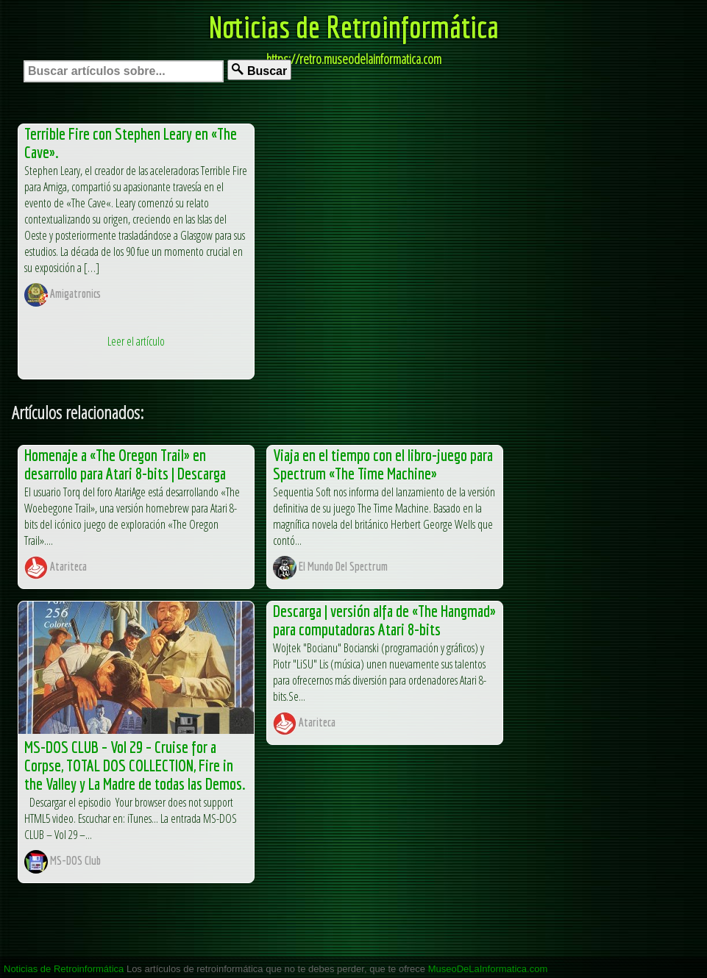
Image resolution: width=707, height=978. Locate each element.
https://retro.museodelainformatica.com (353, 59)
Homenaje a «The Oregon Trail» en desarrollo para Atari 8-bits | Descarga (125, 464)
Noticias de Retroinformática (354, 26)
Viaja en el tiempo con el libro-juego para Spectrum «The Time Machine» (383, 464)
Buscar (259, 70)
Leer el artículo (136, 341)
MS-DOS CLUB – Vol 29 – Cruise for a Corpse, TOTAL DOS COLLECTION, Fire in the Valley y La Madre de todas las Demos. (135, 765)
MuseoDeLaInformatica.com (488, 968)
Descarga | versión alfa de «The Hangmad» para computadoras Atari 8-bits (384, 620)
